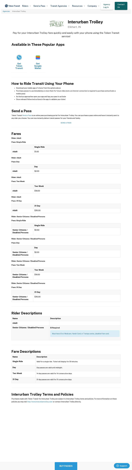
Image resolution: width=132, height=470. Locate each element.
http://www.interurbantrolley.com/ (40, 402)
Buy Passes (66, 466)
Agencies (6, 11)
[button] (26, 6)
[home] (13, 6)
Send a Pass (27, 115)
